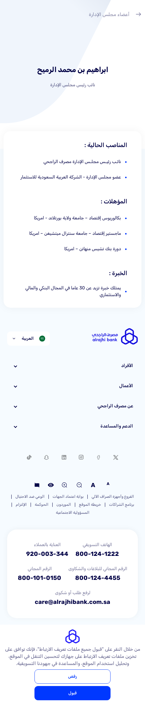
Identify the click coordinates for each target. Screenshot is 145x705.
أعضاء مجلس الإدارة (115, 15)
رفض (72, 676)
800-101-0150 (39, 577)
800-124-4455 (97, 577)
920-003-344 (47, 553)
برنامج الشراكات (121, 504)
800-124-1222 (97, 553)
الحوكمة (41, 504)
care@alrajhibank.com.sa (72, 601)
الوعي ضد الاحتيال (30, 496)
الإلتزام (21, 504)
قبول (72, 693)
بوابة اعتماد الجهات (68, 496)
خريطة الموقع (90, 504)
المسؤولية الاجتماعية (72, 512)
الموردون (63, 504)
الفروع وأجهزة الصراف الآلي (113, 496)
